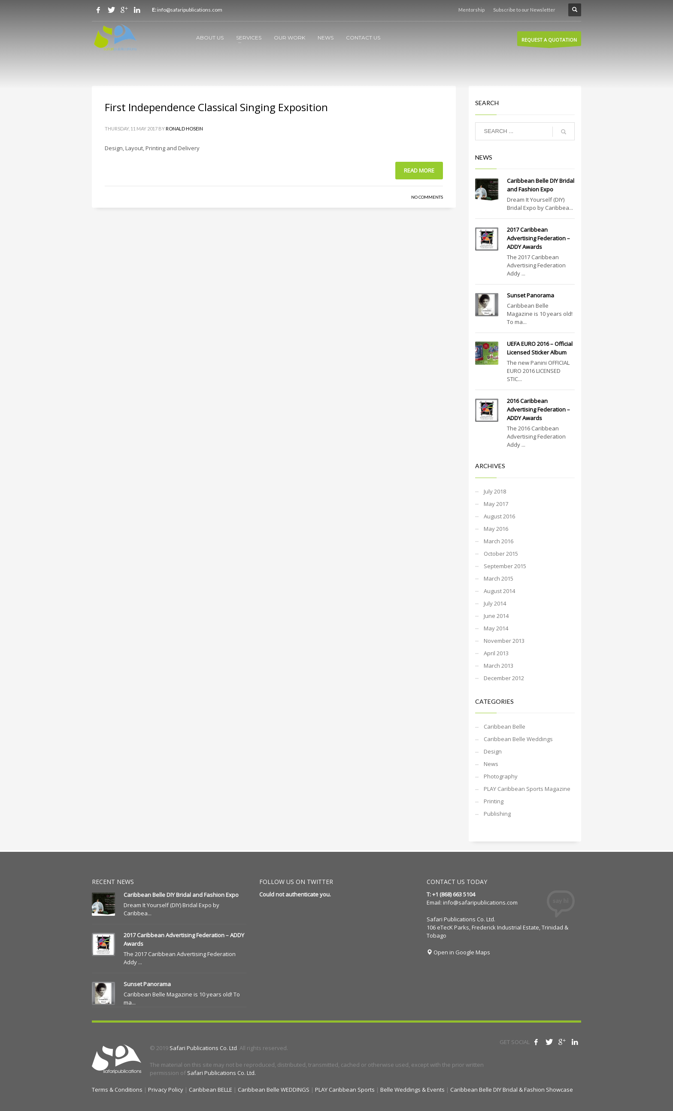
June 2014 (496, 616)
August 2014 (499, 591)
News (491, 764)
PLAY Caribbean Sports (345, 1089)
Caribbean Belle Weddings (518, 739)
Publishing (497, 813)
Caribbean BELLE (210, 1089)
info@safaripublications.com (480, 902)
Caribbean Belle (504, 726)
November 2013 (504, 641)
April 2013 (496, 653)
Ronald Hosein (184, 128)
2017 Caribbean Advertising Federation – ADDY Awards (538, 238)
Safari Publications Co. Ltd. (221, 1073)
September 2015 (505, 566)
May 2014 (496, 628)
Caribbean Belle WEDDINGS (273, 1089)
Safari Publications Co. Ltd (203, 1048)
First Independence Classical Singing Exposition (216, 107)
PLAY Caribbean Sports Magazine (527, 789)
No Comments (427, 197)
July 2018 (495, 491)
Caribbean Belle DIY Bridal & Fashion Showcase (511, 1089)
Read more (419, 170)
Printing (493, 801)
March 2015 (498, 578)
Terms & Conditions (117, 1089)
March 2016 (498, 541)
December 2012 (504, 678)
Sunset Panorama (530, 295)
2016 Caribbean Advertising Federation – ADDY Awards (538, 409)
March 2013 (498, 665)
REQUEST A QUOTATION (549, 41)
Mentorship (471, 9)
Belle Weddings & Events (412, 1089)
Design (493, 751)
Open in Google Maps (458, 952)
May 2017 (496, 504)
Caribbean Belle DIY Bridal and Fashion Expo (181, 895)
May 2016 (496, 529)
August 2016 (499, 516)
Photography (501, 776)
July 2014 (495, 603)
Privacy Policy (165, 1089)
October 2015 (501, 553)
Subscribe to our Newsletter (524, 9)
